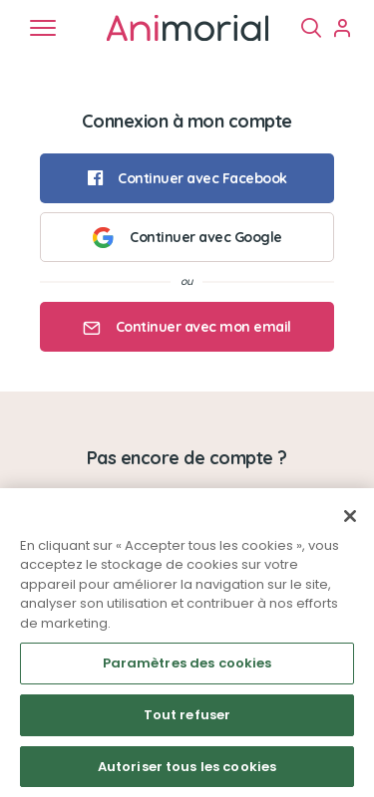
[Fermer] (350, 524)
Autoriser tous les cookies (187, 774)
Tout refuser (187, 722)
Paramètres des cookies (187, 671)
